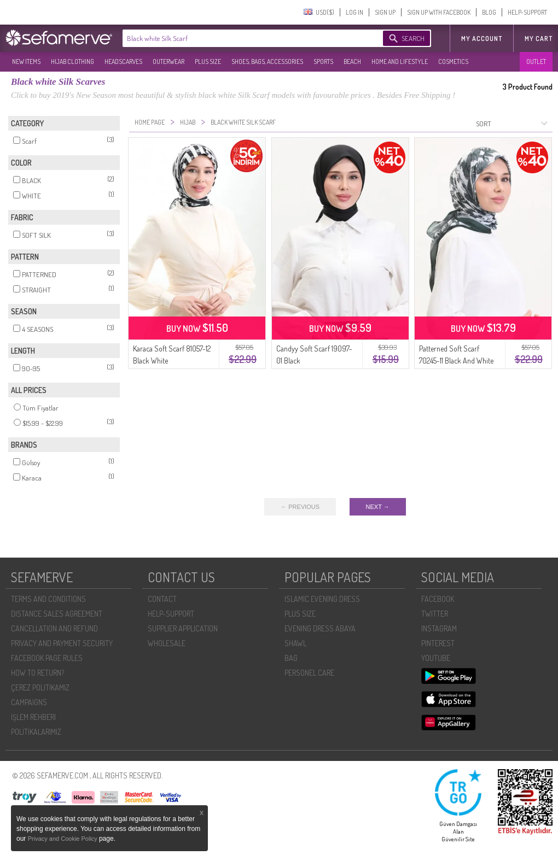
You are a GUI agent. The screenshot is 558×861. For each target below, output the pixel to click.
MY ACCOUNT (481, 38)
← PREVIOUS (300, 506)
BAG (291, 658)
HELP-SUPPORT (527, 12)
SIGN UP (385, 12)
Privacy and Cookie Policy (63, 838)
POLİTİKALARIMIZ (36, 731)
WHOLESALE (166, 643)
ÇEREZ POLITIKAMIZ (40, 687)
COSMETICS (453, 61)
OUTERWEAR (168, 61)
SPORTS (323, 61)
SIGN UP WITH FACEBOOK (438, 12)
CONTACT (162, 599)
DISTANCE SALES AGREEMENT (56, 613)
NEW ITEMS (26, 61)
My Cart (539, 38)
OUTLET (536, 61)
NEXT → (378, 506)
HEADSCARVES (123, 61)
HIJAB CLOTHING (72, 61)
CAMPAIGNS (29, 702)
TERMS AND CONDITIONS (48, 599)
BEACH (352, 61)
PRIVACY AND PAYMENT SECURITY (62, 643)
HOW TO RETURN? (37, 672)
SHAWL (295, 643)
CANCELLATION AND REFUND (54, 628)
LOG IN (354, 12)
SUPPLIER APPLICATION (183, 628)
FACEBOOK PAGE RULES (47, 658)
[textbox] (242, 38)
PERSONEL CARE (309, 672)
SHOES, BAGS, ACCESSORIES (267, 61)
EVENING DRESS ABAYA (320, 628)
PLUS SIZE (208, 61)
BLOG (489, 12)
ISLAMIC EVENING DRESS (322, 599)
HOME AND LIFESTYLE (399, 61)
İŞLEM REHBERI (33, 717)
